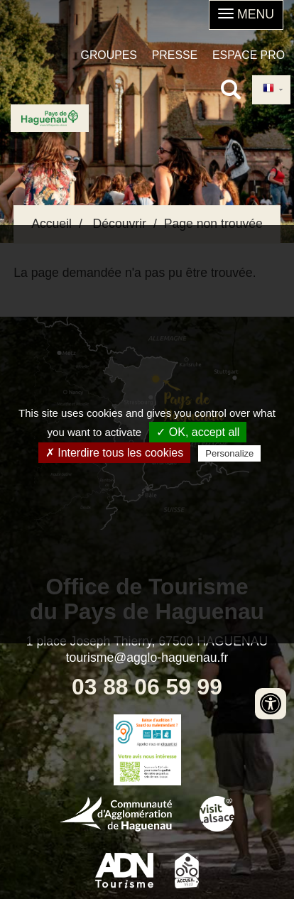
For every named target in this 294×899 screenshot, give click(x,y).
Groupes (109, 55)
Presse (174, 55)
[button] (246, 15)
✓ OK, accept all (197, 432)
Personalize (229, 453)
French (268, 88)
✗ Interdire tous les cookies (114, 453)
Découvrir (119, 224)
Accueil (51, 224)
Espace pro (248, 55)
